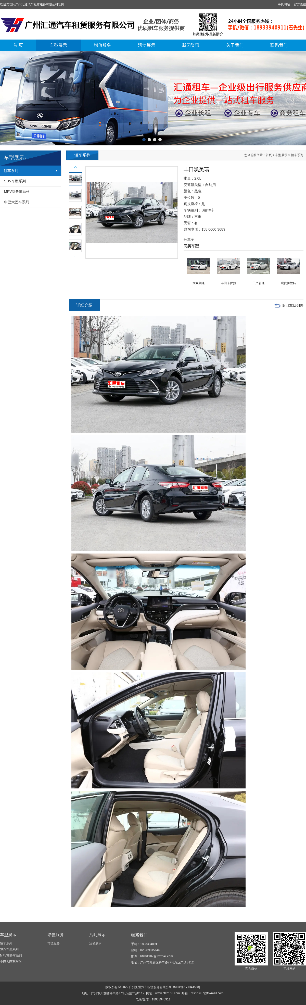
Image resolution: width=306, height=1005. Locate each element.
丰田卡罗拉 (228, 283)
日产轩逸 (258, 283)
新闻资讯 (190, 45)
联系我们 (279, 45)
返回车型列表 (292, 306)
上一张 (4, 97)
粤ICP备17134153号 (187, 987)
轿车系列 (11, 171)
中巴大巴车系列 (16, 202)
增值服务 (102, 45)
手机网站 (284, 4)
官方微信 (300, 4)
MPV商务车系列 (17, 192)
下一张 (302, 97)
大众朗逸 (199, 283)
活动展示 (146, 45)
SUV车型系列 (15, 181)
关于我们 (235, 45)
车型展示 (58, 45)
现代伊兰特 (288, 283)
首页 (269, 155)
